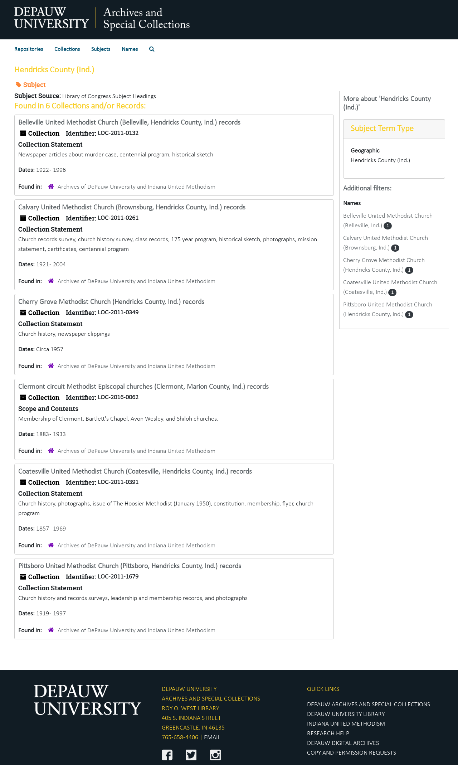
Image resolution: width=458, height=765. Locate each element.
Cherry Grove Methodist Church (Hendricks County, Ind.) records (111, 302)
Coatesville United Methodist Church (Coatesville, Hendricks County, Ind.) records (135, 471)
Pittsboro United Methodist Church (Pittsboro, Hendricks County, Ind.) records (129, 566)
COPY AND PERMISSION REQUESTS (351, 753)
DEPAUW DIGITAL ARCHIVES (343, 743)
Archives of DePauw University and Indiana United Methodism (136, 187)
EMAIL (212, 737)
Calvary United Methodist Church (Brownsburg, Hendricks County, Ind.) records (131, 207)
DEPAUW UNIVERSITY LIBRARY (346, 714)
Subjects (100, 49)
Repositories (28, 49)
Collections (67, 49)
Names (130, 49)
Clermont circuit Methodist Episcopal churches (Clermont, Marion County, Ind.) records (143, 387)
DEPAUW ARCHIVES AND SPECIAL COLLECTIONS (368, 704)
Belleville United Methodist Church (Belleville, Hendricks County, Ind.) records (129, 122)
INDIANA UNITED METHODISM (346, 724)
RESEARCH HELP (328, 733)
